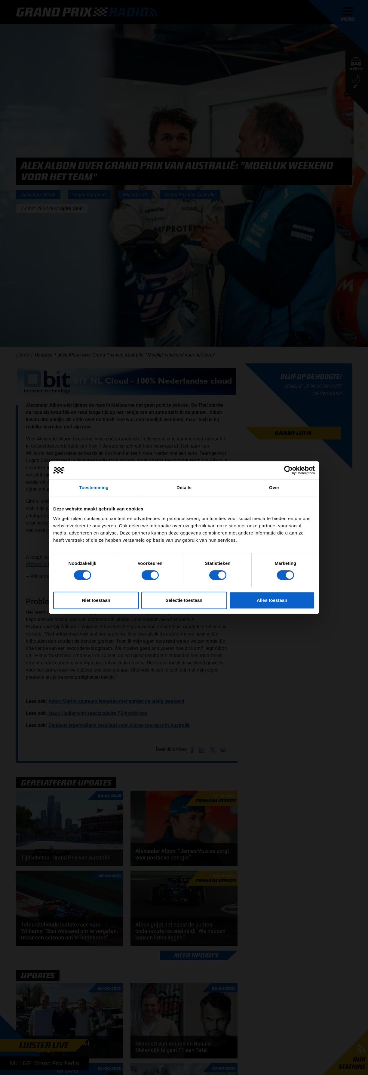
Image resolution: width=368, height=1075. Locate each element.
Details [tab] (184, 487)
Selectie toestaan (184, 600)
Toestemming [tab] (94, 487)
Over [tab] (274, 487)
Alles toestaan (272, 600)
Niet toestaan (96, 600)
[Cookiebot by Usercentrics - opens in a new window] (288, 470)
